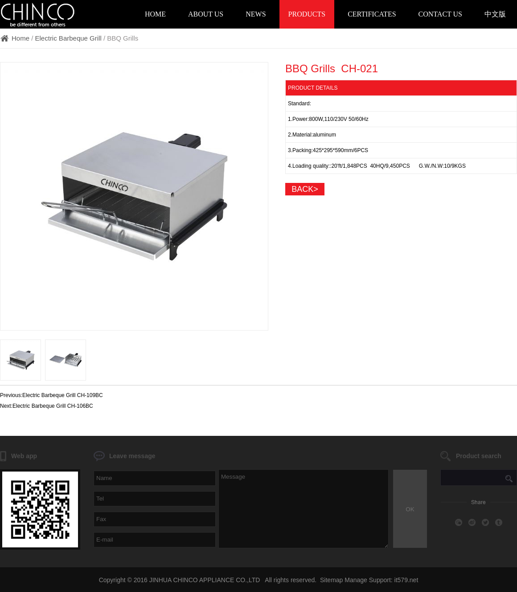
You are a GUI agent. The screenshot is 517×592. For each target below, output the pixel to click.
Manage (356, 580)
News (256, 14)
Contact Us (440, 14)
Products (307, 14)
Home (155, 14)
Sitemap (331, 580)
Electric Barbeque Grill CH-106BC (52, 406)
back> (304, 189)
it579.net (406, 580)
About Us (205, 14)
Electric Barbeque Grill (68, 38)
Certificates (372, 14)
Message (303, 508)
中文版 (495, 14)
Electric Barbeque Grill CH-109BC (62, 395)
